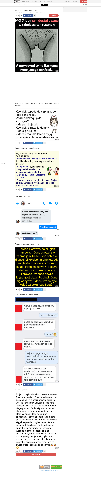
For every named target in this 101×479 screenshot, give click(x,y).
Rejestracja (74, 1)
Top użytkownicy (48, 1)
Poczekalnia (34, 1)
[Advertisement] (37, 85)
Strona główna (25, 1)
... (44, 142)
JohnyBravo (30, 12)
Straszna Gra (58, 470)
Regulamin (46, 470)
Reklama (52, 470)
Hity (40, 1)
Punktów (18, 12)
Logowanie (67, 1)
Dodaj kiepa (84, 1)
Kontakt (41, 470)
